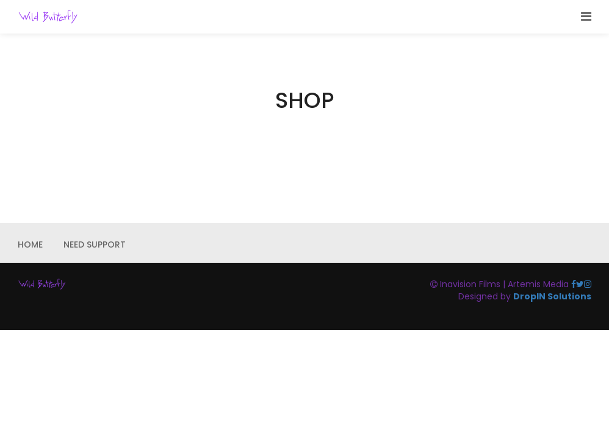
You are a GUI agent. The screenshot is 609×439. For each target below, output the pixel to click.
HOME (30, 244)
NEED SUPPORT (94, 244)
